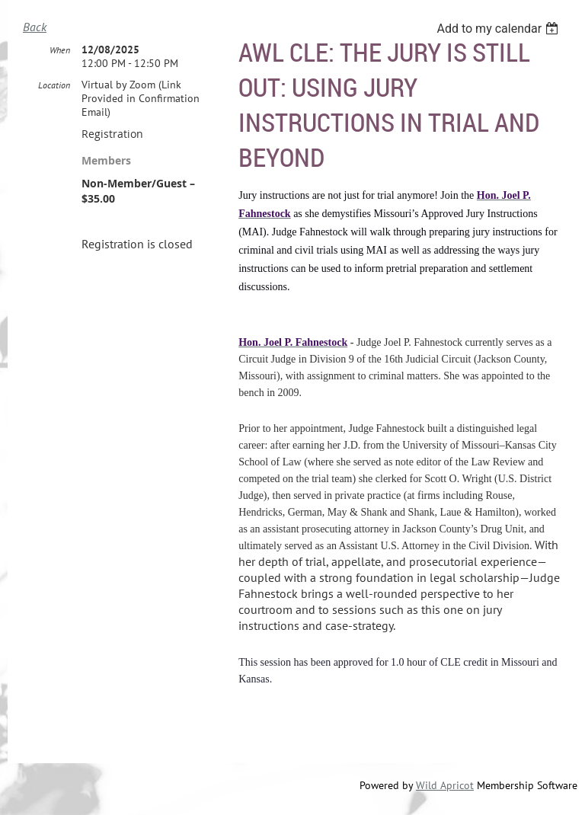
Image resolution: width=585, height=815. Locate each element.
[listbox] (499, 28)
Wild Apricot (445, 785)
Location (54, 85)
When (60, 50)
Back (34, 26)
